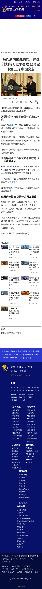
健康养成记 (30, 457)
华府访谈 (15, 427)
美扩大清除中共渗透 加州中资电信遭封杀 (14, 265)
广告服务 (23, 559)
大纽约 (12, 351)
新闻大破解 (31, 424)
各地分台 (28, 2)
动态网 (12, 572)
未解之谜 (15, 448)
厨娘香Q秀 (23, 494)
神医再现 (29, 459)
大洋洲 (31, 351)
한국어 (28, 358)
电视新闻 (17, 52)
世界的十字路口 (32, 433)
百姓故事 (20, 538)
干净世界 (5, 569)
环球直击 (15, 413)
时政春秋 (30, 419)
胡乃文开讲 (30, 454)
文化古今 (15, 465)
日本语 (21, 358)
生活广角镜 (23, 475)
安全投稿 (14, 559)
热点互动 (30, 413)
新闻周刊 (15, 424)
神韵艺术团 (16, 566)
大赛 (20, 2)
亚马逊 (5, 158)
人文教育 (16, 445)
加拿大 (18, 351)
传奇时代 (20, 513)
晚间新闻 (25, 52)
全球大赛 (22, 400)
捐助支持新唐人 (17, 375)
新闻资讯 (21, 367)
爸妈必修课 (16, 462)
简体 (38, 2)
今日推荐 (14, 397)
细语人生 (30, 441)
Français (5, 358)
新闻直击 (15, 421)
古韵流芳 (15, 454)
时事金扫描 (31, 416)
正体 (34, 2)
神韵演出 (14, 400)
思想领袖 (30, 421)
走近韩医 (29, 462)
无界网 (19, 572)
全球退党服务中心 (26, 569)
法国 (6, 354)
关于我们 (15, 556)
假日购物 (6, 196)
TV (29, 16)
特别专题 (21, 506)
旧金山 (12, 354)
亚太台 (19, 354)
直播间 (22, 371)
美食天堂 (22, 483)
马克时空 (30, 436)
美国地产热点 (17, 468)
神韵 (15, 2)
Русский (13, 358)
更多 (36, 572)
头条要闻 (14, 394)
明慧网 (4, 572)
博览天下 (22, 397)
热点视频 (22, 394)
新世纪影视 (28, 572)
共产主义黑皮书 (22, 535)
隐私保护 (33, 556)
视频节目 (9, 52)
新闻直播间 (20, 16)
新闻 (31, 52)
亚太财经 (15, 439)
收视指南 (24, 556)
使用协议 (5, 559)
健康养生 (30, 445)
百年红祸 (20, 530)
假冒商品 (11, 161)
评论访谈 (31, 407)
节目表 (14, 371)
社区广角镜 (16, 433)
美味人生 (22, 486)
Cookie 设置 (21, 587)
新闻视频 (16, 407)
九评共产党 (21, 524)
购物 (28, 375)
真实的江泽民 (21, 527)
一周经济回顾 (17, 430)
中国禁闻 (15, 416)
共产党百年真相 (22, 515)
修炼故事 (20, 544)
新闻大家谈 (31, 410)
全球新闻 (15, 410)
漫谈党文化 (21, 541)
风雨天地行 (21, 532)
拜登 (3, 116)
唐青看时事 (31, 430)
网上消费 (31, 196)
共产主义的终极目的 (24, 518)
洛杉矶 (25, 351)
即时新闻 (31, 394)
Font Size (31, 101)
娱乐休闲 (23, 471)
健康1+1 (29, 448)
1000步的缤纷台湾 (24, 499)
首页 (2, 52)
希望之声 (14, 569)
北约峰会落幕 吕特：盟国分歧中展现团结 (34, 280)
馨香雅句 (15, 457)
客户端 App (6, 561)
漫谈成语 (15, 459)
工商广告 (20, 547)
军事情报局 (31, 427)
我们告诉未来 (21, 510)
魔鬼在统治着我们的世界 (25, 521)
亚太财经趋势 (17, 436)
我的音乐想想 (23, 503)
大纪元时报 (26, 566)
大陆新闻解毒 (32, 439)
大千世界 (22, 492)
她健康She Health (32, 451)
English (35, 354)
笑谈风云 (15, 451)
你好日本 (22, 477)
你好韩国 (22, 480)
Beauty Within (24, 489)
